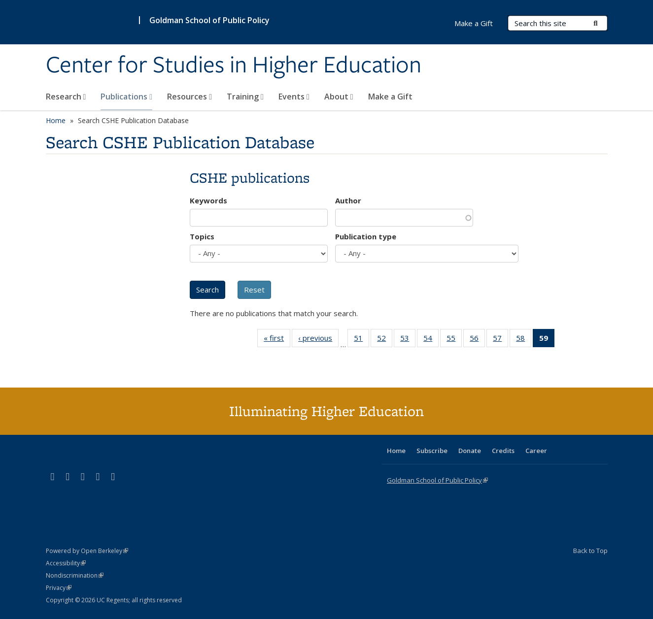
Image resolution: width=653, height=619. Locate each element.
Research (66, 96)
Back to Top (590, 550)
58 (523, 339)
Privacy (58, 588)
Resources (189, 96)
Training (245, 96)
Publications (126, 96)
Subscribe (431, 450)
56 (477, 339)
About (338, 96)
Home (56, 120)
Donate (469, 450)
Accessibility (66, 563)
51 (361, 339)
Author (348, 200)
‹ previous (318, 339)
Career (536, 450)
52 (384, 339)
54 (431, 339)
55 (454, 339)
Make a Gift (390, 96)
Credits (503, 450)
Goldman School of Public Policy (209, 20)
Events (293, 96)
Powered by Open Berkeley (87, 551)
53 (407, 339)
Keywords (208, 200)
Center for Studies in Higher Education (233, 65)
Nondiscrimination (74, 575)
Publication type (365, 236)
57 (500, 339)
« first (277, 339)
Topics (202, 236)
